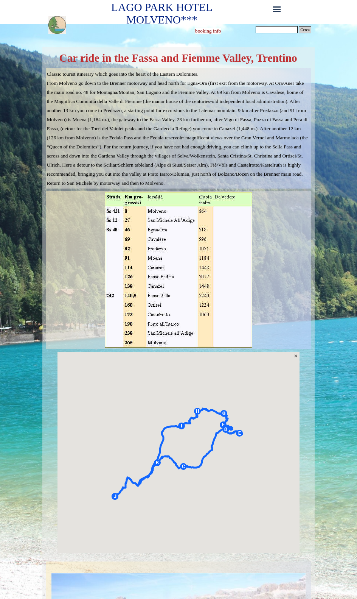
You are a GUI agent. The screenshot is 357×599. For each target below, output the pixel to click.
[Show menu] (276, 9)
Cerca (305, 30)
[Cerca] (277, 29)
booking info (208, 31)
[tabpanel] (223, 30)
